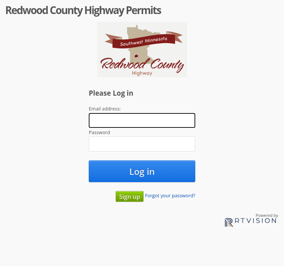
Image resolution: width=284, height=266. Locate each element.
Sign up (129, 196)
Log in (142, 171)
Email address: (105, 108)
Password (99, 132)
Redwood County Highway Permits (83, 10)
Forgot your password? (170, 195)
